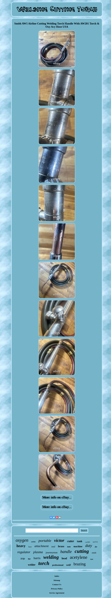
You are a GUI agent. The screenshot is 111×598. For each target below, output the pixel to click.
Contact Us (56, 584)
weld (68, 565)
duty (88, 545)
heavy (21, 546)
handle (66, 551)
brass (61, 546)
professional (57, 565)
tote (69, 546)
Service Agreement (56, 593)
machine (78, 546)
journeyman (51, 552)
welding (51, 557)
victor (59, 540)
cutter (70, 541)
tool (53, 546)
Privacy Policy (57, 589)
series (33, 542)
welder (31, 564)
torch (43, 563)
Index (56, 576)
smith (94, 553)
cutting (82, 551)
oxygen (22, 540)
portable (44, 541)
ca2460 (87, 542)
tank (79, 541)
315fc (23, 559)
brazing (80, 564)
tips (29, 559)
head (64, 558)
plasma (38, 552)
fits (96, 547)
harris (37, 558)
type (91, 559)
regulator (23, 552)
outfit (95, 542)
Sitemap (56, 580)
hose (30, 547)
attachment (42, 546)
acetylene (78, 557)
